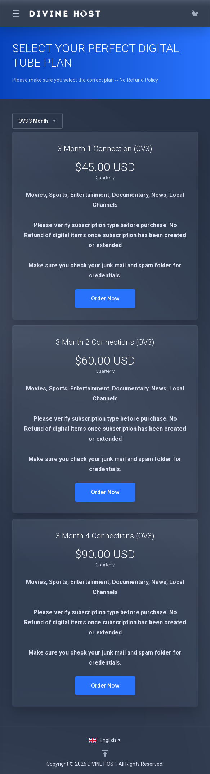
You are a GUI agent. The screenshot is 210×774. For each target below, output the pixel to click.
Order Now (105, 298)
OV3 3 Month (37, 121)
